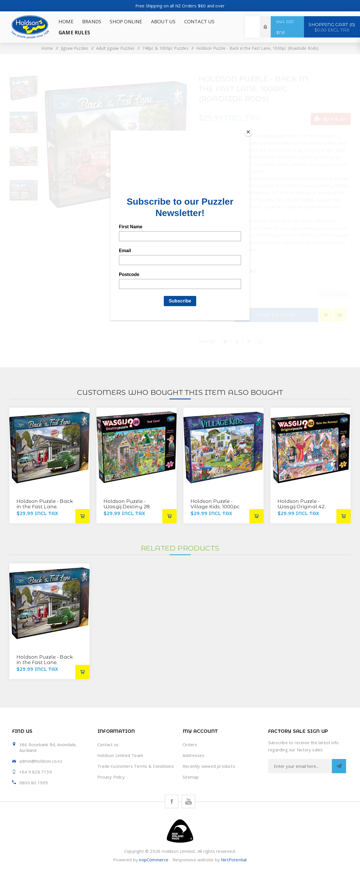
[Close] (248, 132)
